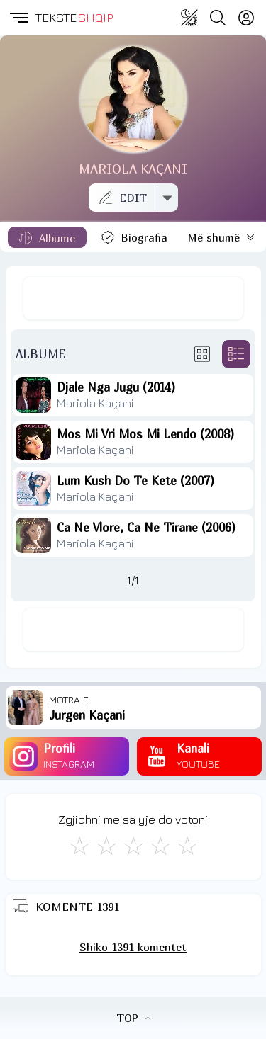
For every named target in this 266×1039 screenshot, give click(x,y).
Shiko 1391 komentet (133, 947)
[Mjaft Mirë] (160, 845)
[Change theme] (189, 18)
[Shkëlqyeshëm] (187, 845)
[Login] (246, 18)
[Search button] (218, 18)
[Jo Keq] (106, 845)
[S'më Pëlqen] (79, 845)
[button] (17, 17)
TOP (133, 1017)
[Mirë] (133, 845)
